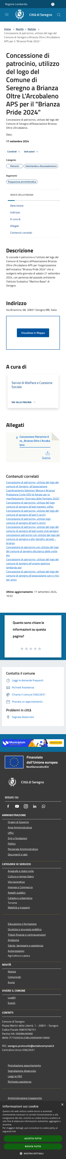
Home (7, 29)
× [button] (62, 1104)
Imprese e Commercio (20, 887)
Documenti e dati (18, 854)
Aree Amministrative (20, 827)
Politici (12, 844)
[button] (33, 1153)
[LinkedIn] (34, 806)
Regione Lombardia (16, 4)
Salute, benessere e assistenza (25, 945)
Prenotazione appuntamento (24, 1065)
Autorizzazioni (16, 951)
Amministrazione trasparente (25, 1098)
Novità (19, 29)
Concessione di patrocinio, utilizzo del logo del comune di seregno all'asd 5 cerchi (32, 513)
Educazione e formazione (22, 924)
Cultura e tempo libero (21, 876)
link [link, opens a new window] (14, 1131)
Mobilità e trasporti (19, 907)
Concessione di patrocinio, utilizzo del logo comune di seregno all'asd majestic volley (30, 505)
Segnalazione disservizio (22, 1071)
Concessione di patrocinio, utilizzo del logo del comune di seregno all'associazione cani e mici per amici (32, 575)
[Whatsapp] (43, 806)
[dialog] (33, 1130)
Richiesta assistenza (19, 1082)
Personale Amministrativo (23, 849)
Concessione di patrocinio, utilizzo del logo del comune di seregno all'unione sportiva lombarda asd (32, 563)
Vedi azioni (31, 152)
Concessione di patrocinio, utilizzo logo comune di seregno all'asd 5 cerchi (28, 521)
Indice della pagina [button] (21, 194)
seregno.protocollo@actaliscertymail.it (31, 1046)
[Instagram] (25, 806)
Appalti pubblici (17, 893)
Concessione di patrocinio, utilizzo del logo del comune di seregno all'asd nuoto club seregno (32, 529)
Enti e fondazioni (17, 838)
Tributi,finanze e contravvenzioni (27, 935)
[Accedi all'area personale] (53, 4)
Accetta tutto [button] (33, 1138)
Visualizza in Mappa (33, 333)
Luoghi (12, 997)
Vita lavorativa (16, 882)
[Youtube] (17, 806)
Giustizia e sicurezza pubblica (25, 929)
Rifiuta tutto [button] (33, 1146)
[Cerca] (59, 15)
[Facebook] (8, 806)
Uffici (11, 833)
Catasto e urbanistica (20, 898)
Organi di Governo (18, 822)
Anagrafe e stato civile (21, 871)
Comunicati (14, 977)
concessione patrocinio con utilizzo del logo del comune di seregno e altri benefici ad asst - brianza (33, 539)
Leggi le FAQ (15, 1076)
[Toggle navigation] (7, 15)
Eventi (11, 1003)
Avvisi (11, 982)
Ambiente (13, 940)
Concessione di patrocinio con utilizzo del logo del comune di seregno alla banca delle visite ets (32, 551)
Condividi (14, 152)
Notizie (32, 29)
